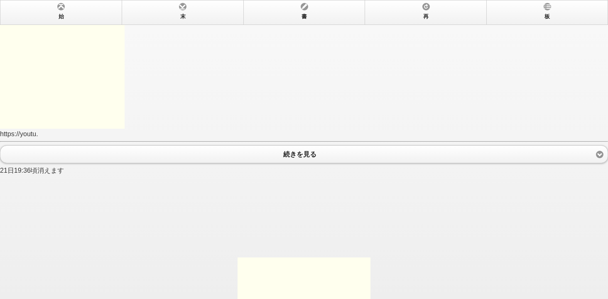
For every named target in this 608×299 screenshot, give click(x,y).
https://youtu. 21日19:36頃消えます (304, 149)
